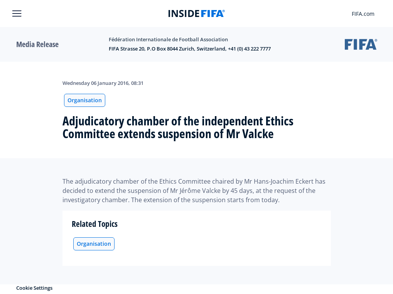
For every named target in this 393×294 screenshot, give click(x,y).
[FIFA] (197, 13)
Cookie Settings (34, 287)
